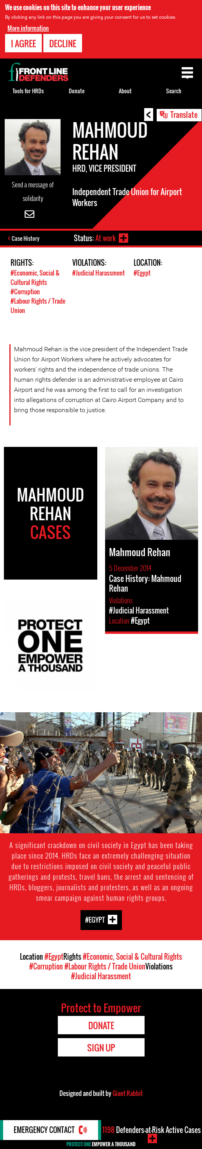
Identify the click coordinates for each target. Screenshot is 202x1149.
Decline (62, 43)
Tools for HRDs (28, 91)
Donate (76, 91)
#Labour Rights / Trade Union (104, 966)
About (125, 91)
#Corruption (25, 291)
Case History (25, 238)
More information (28, 28)
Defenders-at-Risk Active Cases (151, 1130)
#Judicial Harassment (98, 272)
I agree (23, 43)
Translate (184, 114)
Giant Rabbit (128, 1093)
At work (105, 238)
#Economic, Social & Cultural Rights (35, 277)
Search (173, 91)
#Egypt (142, 272)
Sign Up (101, 1047)
